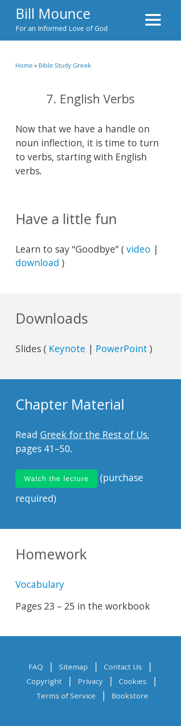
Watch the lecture (56, 479)
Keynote (67, 348)
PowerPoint (121, 348)
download (37, 262)
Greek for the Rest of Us (93, 434)
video (138, 249)
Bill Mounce (53, 13)
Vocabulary (39, 584)
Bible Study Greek (65, 65)
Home (24, 65)
